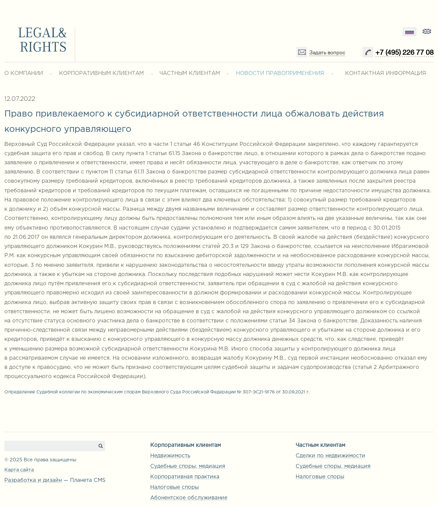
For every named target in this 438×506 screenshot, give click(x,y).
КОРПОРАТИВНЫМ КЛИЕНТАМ (101, 73)
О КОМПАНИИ (23, 73)
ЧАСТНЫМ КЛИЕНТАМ (189, 73)
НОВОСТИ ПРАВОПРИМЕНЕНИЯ (280, 73)
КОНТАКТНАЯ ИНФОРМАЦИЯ (385, 73)
